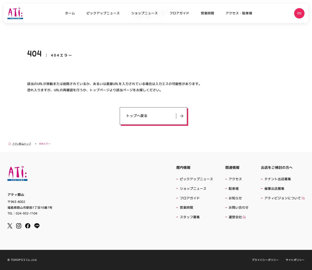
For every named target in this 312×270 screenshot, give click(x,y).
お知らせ (235, 198)
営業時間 (207, 13)
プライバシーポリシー (265, 260)
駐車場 (234, 188)
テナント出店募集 (277, 179)
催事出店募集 (274, 188)
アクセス (235, 179)
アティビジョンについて (284, 198)
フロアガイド (179, 13)
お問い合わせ (239, 207)
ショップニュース (144, 13)
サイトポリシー (295, 260)
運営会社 (237, 217)
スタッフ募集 (190, 217)
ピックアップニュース (103, 13)
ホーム (70, 13)
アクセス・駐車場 (239, 13)
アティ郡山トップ (19, 143)
